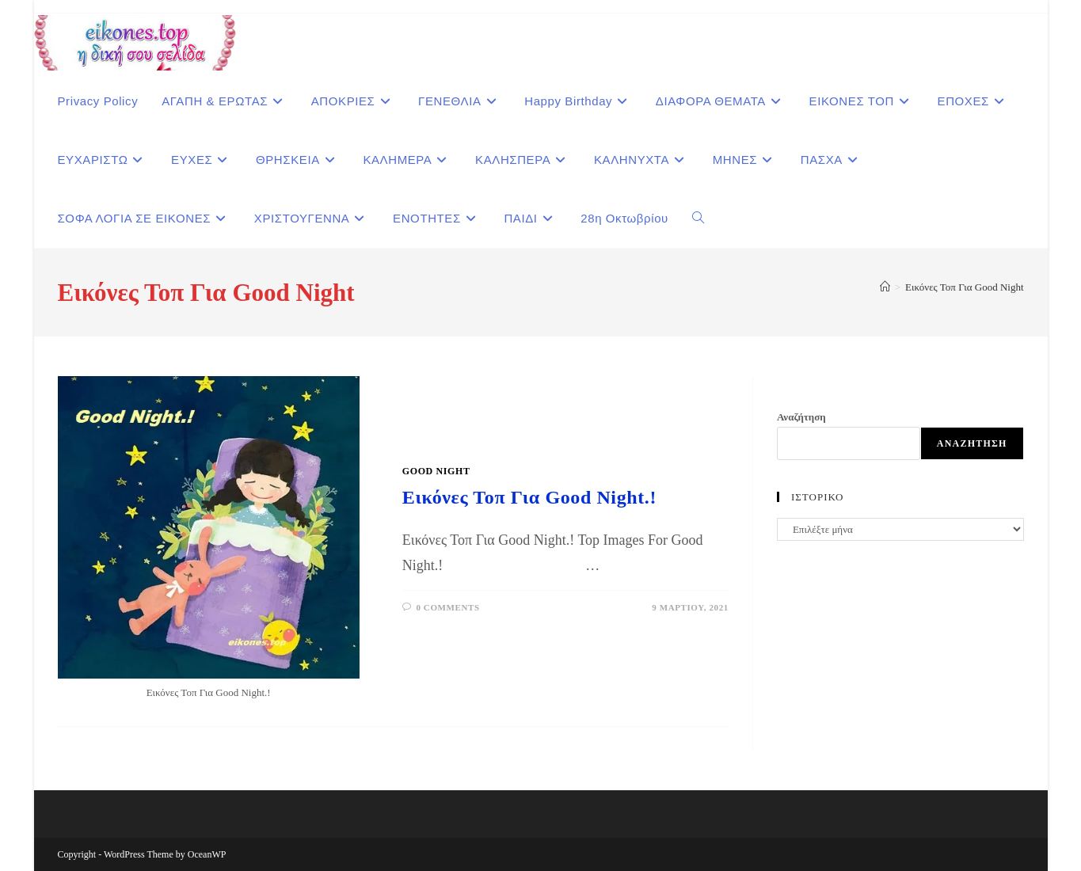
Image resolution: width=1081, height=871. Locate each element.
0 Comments (447, 607)
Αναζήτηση (801, 417)
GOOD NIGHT (436, 471)
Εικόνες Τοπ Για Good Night (964, 287)
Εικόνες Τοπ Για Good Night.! (529, 497)
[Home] (885, 287)
